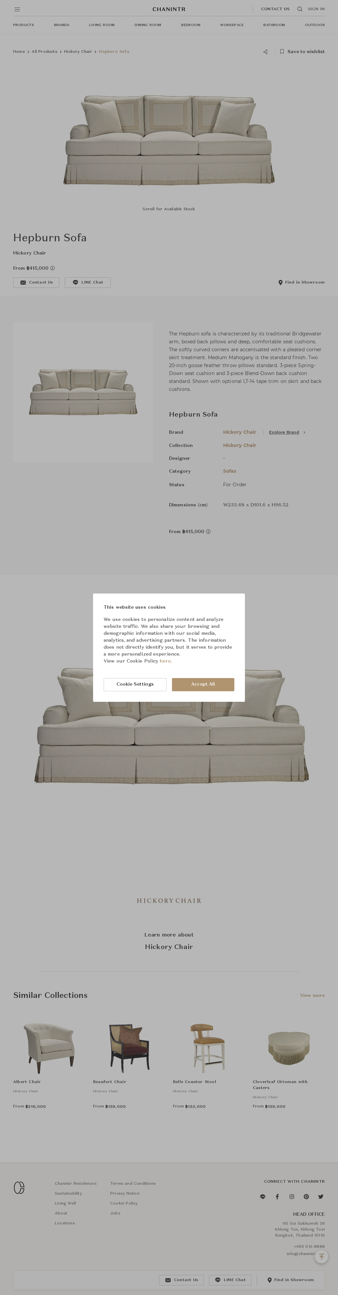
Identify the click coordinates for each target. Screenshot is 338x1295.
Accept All (203, 684)
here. (166, 661)
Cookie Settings (135, 684)
